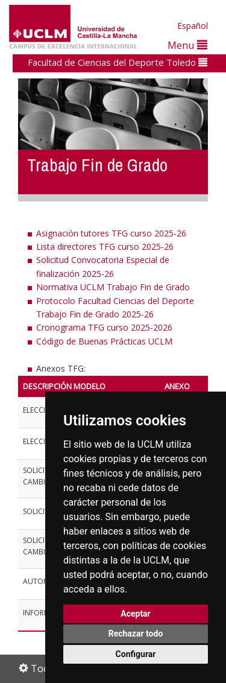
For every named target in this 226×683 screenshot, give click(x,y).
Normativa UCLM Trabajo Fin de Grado (113, 287)
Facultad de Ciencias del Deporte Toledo (117, 62)
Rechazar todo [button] (135, 633)
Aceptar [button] (136, 613)
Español (192, 25)
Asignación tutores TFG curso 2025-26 (111, 233)
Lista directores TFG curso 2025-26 (105, 246)
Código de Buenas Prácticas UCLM (104, 341)
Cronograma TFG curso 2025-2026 (104, 327)
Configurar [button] (136, 654)
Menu (187, 45)
